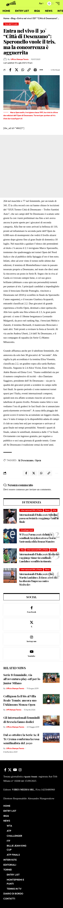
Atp (22, 550)
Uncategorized (27, 530)
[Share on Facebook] (10, 70)
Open (38, 460)
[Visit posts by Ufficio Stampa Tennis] (5, 59)
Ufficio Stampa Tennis (20, 59)
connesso (20, 489)
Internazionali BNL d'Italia (31, 510)
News (47, 510)
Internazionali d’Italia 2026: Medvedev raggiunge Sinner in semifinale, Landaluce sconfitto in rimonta (39, 558)
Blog (13, 18)
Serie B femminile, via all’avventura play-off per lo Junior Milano (21, 679)
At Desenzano (25, 460)
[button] (34, 3)
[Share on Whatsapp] (23, 70)
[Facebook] (31, 610)
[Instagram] (31, 639)
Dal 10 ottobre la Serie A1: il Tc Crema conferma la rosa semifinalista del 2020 (21, 739)
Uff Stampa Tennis (13, 710)
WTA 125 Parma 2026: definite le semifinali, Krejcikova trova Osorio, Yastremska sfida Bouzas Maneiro (37, 538)
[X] (31, 624)
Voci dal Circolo (11, 24)
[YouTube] (15, 770)
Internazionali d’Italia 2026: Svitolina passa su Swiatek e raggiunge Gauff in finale (39, 518)
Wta (54, 510)
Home (6, 18)
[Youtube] (31, 654)
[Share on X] (16, 70)
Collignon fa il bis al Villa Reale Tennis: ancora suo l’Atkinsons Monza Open (19, 700)
